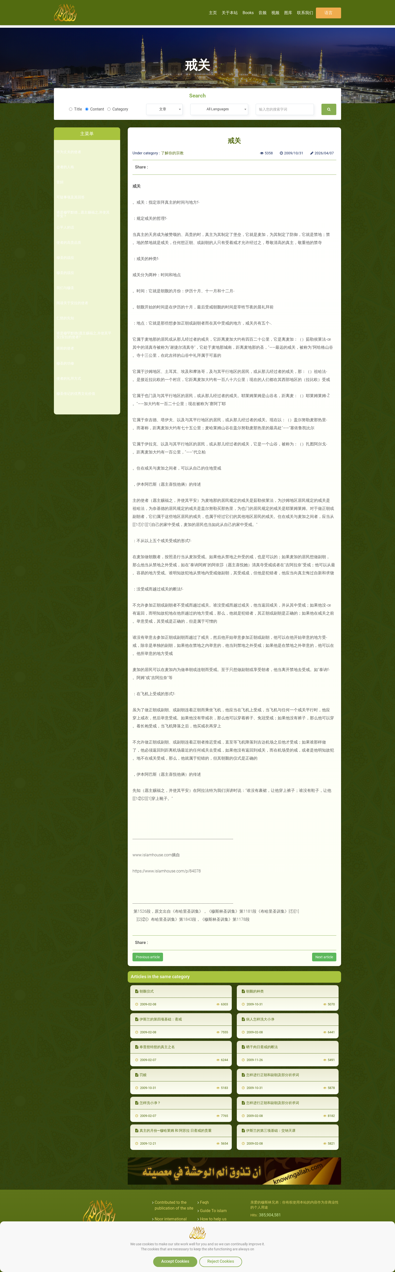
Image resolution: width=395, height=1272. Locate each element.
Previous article (148, 957)
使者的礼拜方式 (68, 378)
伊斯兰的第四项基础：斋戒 (158, 1019)
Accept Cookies (175, 1261)
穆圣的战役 (65, 258)
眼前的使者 (65, 348)
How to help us (213, 1219)
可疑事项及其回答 (70, 197)
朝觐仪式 (144, 991)
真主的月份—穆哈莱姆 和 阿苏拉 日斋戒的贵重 (173, 1130)
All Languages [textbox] (218, 109)
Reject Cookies (220, 1261)
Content (94, 109)
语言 (328, 12)
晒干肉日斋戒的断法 (260, 1047)
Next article (324, 957)
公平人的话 (65, 227)
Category (117, 109)
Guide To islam (213, 1210)
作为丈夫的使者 (68, 152)
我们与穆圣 (65, 288)
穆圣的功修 (65, 363)
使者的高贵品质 (68, 242)
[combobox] (164, 109)
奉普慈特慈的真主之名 (155, 1047)
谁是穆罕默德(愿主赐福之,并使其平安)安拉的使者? (83, 335)
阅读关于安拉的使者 (72, 303)
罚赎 (141, 1075)
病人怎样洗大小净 (258, 1019)
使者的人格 (65, 167)
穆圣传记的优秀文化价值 (75, 394)
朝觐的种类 (253, 991)
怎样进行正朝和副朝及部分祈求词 (270, 1075)
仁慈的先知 (65, 318)
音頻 (59, 182)
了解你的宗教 (172, 153)
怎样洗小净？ (148, 1103)
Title (75, 109)
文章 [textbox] (162, 109)
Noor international (171, 1219)
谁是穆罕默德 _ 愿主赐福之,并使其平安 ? (83, 214)
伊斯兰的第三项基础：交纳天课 (268, 1130)
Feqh (204, 1202)
